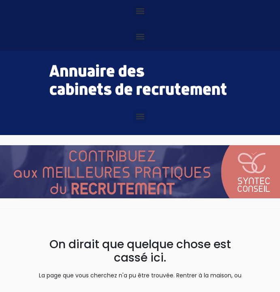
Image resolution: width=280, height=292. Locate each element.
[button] (140, 10)
